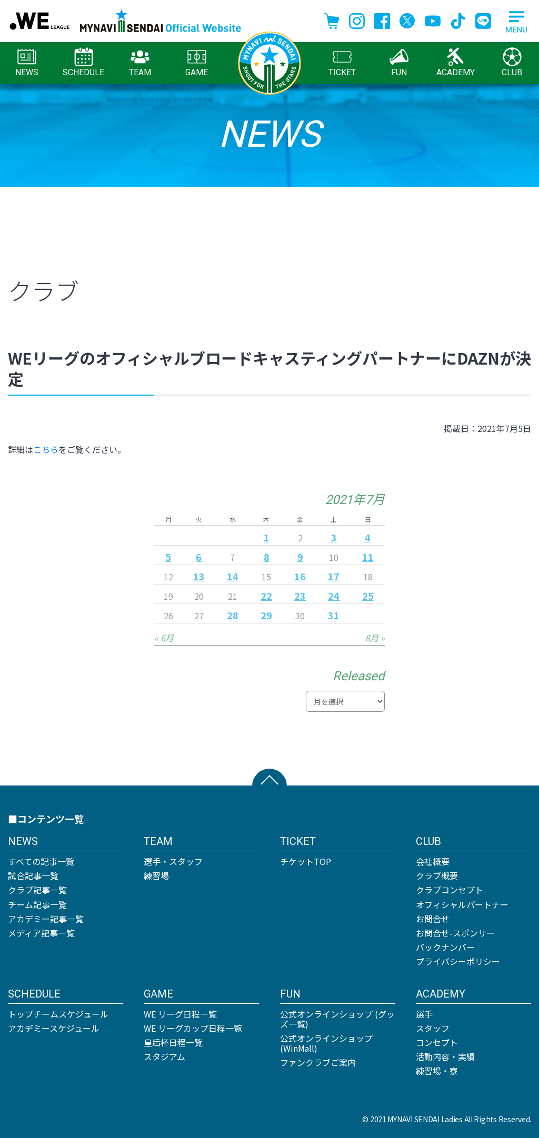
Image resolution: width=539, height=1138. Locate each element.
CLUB (512, 62)
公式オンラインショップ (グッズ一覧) (337, 1019)
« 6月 (164, 637)
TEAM (140, 62)
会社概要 (433, 861)
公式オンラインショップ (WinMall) (326, 1043)
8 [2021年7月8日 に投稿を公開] (267, 556)
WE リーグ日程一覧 (180, 1014)
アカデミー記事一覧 (46, 918)
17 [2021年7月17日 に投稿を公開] (334, 576)
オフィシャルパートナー (462, 904)
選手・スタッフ (173, 861)
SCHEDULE (83, 62)
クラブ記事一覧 (37, 889)
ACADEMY (455, 62)
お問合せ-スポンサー (455, 932)
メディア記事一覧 (41, 932)
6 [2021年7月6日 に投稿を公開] (199, 556)
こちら (45, 449)
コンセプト (437, 1042)
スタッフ (433, 1028)
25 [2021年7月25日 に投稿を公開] (368, 595)
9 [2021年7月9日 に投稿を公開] (300, 556)
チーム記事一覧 (37, 904)
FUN (399, 62)
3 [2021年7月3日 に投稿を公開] (334, 537)
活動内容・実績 (445, 1056)
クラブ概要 (437, 875)
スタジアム (164, 1056)
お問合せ (433, 918)
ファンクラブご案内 (318, 1062)
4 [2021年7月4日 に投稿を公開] (368, 537)
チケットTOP (305, 861)
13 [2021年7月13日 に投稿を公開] (199, 576)
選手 (424, 1014)
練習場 (156, 875)
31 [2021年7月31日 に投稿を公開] (334, 615)
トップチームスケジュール (58, 1014)
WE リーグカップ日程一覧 (193, 1028)
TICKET (342, 62)
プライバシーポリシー (458, 961)
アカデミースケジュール (53, 1028)
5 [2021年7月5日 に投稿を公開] (168, 556)
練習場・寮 (437, 1070)
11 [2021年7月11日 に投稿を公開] (368, 556)
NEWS (26, 62)
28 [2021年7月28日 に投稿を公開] (232, 615)
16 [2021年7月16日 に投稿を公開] (300, 576)
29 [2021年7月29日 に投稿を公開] (266, 615)
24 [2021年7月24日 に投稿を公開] (334, 595)
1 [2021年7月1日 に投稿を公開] (267, 537)
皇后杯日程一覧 (173, 1042)
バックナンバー (445, 947)
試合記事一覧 (33, 875)
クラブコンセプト (449, 889)
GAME (196, 62)
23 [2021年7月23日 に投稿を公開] (300, 595)
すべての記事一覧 (41, 861)
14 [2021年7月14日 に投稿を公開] (232, 576)
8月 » (375, 637)
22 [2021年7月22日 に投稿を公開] (266, 595)
